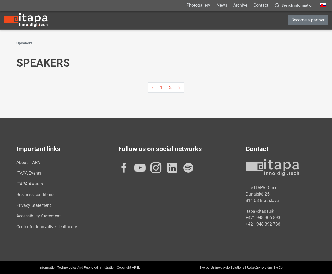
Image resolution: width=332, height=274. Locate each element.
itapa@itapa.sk (260, 211)
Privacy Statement (33, 205)
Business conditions (35, 194)
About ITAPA (28, 162)
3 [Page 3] (179, 87)
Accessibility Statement (38, 216)
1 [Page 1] (161, 87)
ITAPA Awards (29, 183)
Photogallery (198, 5)
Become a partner (307, 19)
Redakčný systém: (260, 267)
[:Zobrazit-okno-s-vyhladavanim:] (294, 5)
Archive (240, 5)
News (222, 5)
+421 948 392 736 (263, 224)
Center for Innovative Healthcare (46, 226)
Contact (260, 5)
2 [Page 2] (170, 87)
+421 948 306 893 (263, 217)
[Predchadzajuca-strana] (152, 87)
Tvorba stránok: (211, 267)
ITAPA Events (28, 173)
